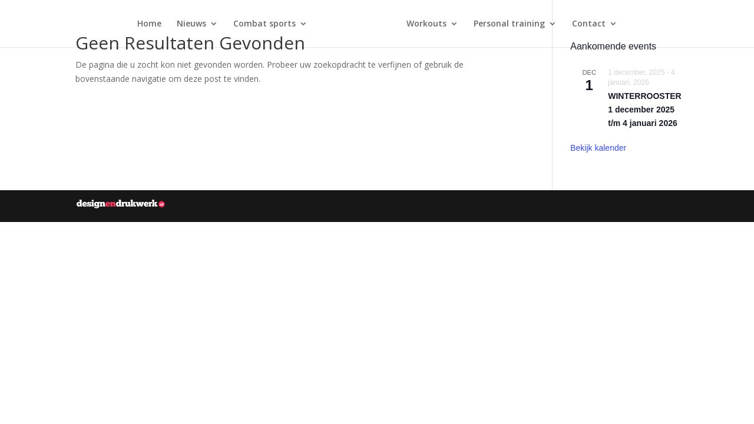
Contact (589, 24)
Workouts (426, 24)
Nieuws (191, 24)
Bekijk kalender (598, 148)
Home (149, 24)
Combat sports (264, 24)
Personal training (509, 24)
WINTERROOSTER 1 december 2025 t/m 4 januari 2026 (644, 109)
